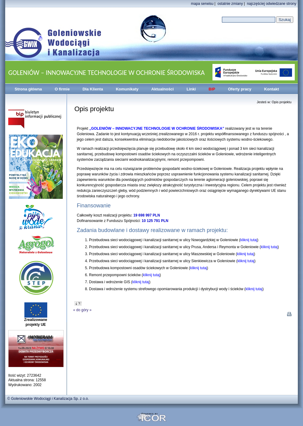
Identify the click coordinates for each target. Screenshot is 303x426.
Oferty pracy (239, 89)
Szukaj (285, 19)
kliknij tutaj (248, 240)
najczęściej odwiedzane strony (271, 4)
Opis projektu (281, 102)
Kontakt (271, 89)
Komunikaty (127, 89)
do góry (82, 310)
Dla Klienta (93, 89)
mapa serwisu (202, 4)
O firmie (62, 89)
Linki (191, 89)
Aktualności (162, 89)
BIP (212, 89)
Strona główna (28, 89)
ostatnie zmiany (230, 4)
